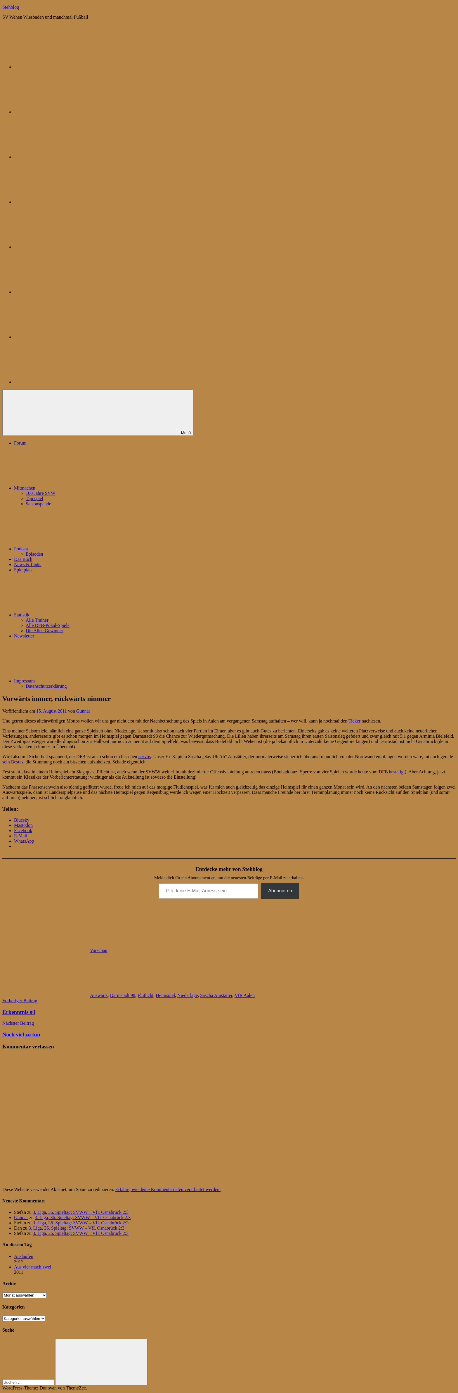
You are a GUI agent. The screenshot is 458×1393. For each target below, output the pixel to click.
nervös (144, 756)
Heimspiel (165, 995)
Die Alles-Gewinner (44, 630)
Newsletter (24, 635)
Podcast (65, 548)
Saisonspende (38, 503)
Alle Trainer (37, 620)
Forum (20, 442)
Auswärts (98, 995)
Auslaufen (23, 1256)
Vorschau (98, 950)
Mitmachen (68, 487)
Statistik (65, 614)
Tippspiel (34, 498)
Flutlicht (145, 995)
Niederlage (187, 995)
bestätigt (397, 771)
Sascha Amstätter (216, 995)
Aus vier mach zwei (32, 1266)
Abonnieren (280, 890)
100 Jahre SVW (40, 493)
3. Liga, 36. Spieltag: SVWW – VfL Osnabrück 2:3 (81, 1212)
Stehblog (10, 7)
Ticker (354, 720)
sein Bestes (12, 761)
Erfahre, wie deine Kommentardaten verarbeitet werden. (168, 1189)
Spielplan (23, 569)
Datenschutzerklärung (46, 686)
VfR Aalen (245, 995)
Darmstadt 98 (122, 995)
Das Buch (23, 559)
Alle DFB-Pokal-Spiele (48, 625)
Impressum (68, 680)
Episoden (34, 554)
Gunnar (83, 710)
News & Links (27, 564)
